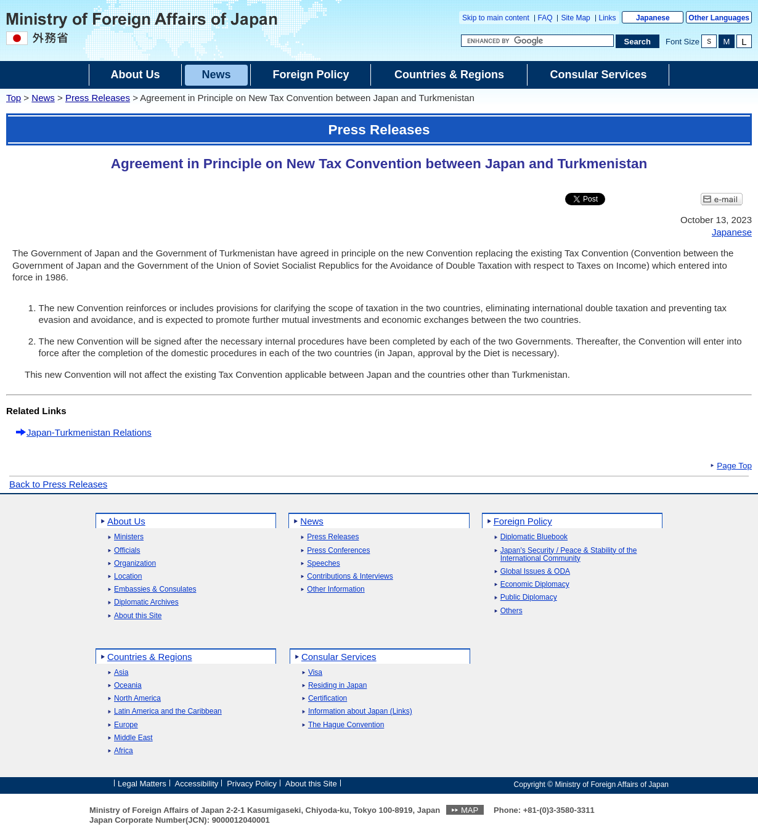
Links (607, 18)
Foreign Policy (523, 521)
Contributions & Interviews (350, 577)
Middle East (133, 738)
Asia (121, 673)
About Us (126, 521)
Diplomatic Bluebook (534, 537)
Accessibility (197, 783)
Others (511, 611)
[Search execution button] (638, 41)
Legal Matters (142, 783)
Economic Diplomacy (534, 585)
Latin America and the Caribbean (168, 711)
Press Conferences (338, 551)
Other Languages (718, 18)
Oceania (128, 686)
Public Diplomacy (528, 597)
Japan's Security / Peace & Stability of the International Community (568, 555)
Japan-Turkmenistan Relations (89, 432)
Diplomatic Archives (146, 602)
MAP (469, 810)
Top (13, 97)
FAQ (545, 18)
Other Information (335, 589)
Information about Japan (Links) (360, 711)
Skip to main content (495, 18)
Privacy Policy (252, 783)
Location (128, 577)
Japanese (653, 18)
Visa (315, 673)
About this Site (137, 616)
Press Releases (97, 97)
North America (137, 699)
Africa (123, 751)
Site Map (575, 18)
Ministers (129, 537)
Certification (327, 699)
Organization (135, 564)
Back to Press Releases (58, 484)
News (43, 97)
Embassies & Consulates (155, 589)
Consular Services (339, 656)
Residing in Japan (337, 686)
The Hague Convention (346, 725)
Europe (126, 725)
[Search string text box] (537, 41)
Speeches (323, 564)
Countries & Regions (149, 656)
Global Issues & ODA (535, 572)
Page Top (734, 466)
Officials (127, 551)
